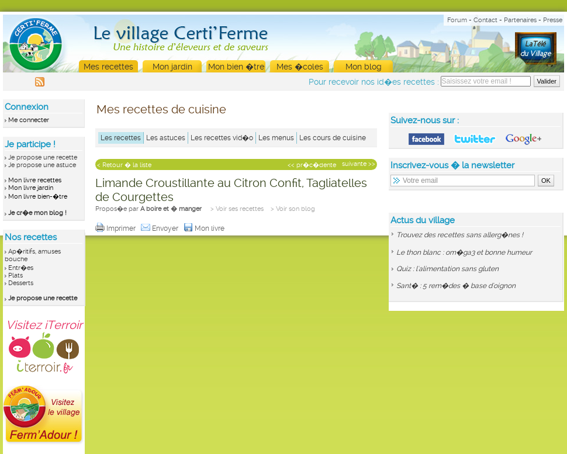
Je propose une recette (42, 157)
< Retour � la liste (124, 165)
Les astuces (165, 138)
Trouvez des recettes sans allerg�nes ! (459, 235)
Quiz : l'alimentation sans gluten (447, 269)
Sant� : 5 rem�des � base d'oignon (456, 286)
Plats (15, 275)
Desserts (20, 283)
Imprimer (116, 228)
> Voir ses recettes (237, 209)
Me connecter (28, 120)
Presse (552, 20)
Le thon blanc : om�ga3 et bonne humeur (464, 252)
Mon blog (363, 66)
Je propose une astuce (42, 165)
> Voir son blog (293, 209)
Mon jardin (172, 66)
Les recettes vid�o (222, 138)
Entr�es (20, 268)
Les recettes (121, 138)
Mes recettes (108, 66)
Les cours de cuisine (332, 138)
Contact (485, 20)
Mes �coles (299, 66)
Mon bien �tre (236, 66)
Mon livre (205, 228)
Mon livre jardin (30, 188)
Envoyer (160, 228)
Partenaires (520, 20)
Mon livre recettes (34, 180)
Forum (457, 20)
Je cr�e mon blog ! (37, 213)
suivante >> (358, 164)
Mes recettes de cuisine (161, 109)
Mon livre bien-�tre (37, 196)
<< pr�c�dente (312, 165)
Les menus (276, 138)
